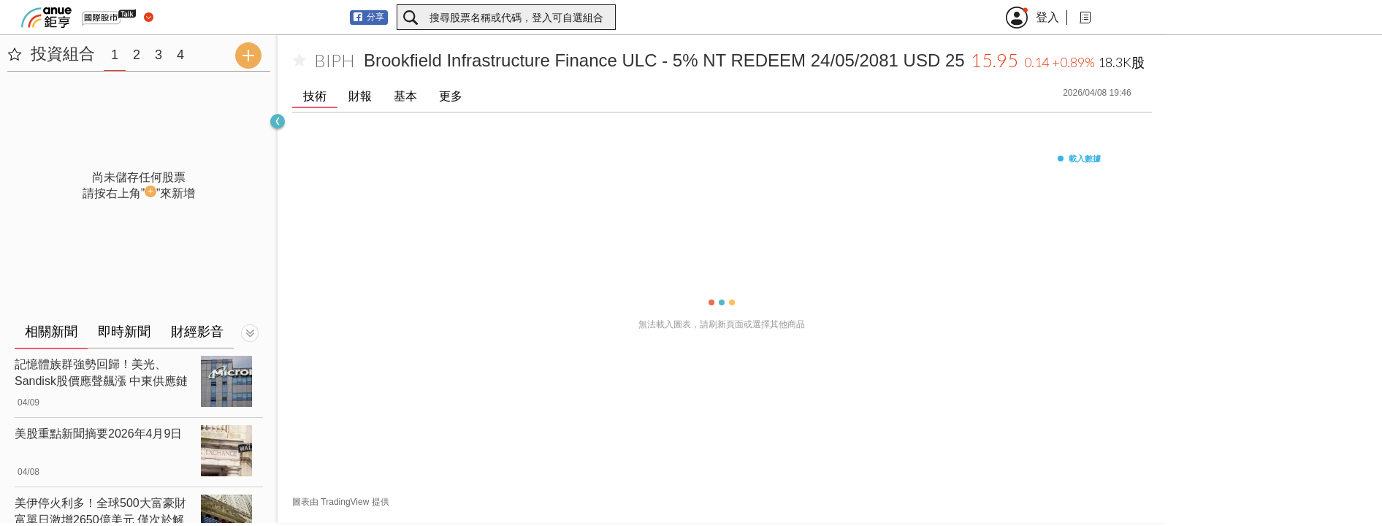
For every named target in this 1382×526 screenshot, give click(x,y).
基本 (405, 96)
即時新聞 (124, 331)
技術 (315, 96)
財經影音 (197, 331)
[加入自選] (299, 60)
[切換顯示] (250, 333)
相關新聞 (51, 331)
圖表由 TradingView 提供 (340, 502)
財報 (360, 96)
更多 (450, 96)
